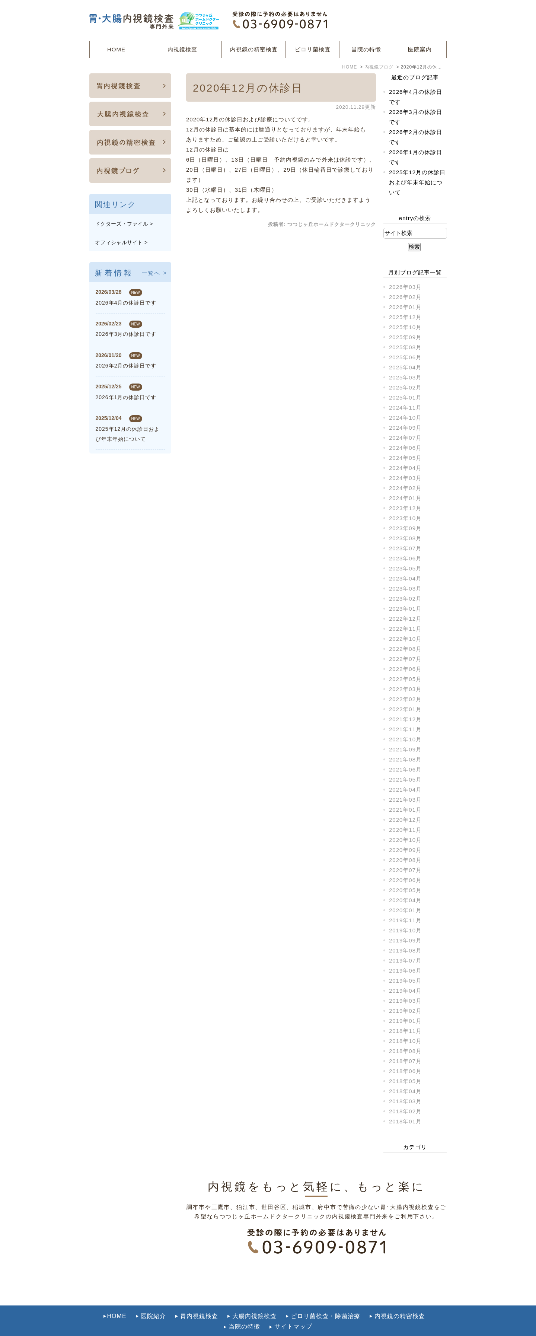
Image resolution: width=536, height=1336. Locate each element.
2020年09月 (405, 850)
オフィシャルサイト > (121, 242)
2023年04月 (405, 578)
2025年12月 (405, 317)
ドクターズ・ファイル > (124, 224)
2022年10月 (405, 639)
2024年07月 (405, 438)
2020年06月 (405, 880)
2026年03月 (405, 287)
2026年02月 (405, 297)
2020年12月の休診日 (248, 88)
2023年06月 (405, 558)
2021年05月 (405, 779)
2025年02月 (405, 387)
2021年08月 (405, 759)
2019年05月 (405, 980)
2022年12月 (405, 618)
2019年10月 (405, 930)
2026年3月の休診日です (126, 334)
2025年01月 (405, 397)
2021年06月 (405, 769)
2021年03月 (405, 799)
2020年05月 (405, 890)
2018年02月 (405, 1111)
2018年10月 (405, 1041)
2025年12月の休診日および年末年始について (417, 182)
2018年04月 (405, 1091)
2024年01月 (405, 498)
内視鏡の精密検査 (254, 49)
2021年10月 (405, 739)
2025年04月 (405, 367)
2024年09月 (405, 427)
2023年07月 (405, 548)
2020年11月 (405, 830)
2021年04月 (405, 789)
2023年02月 (405, 598)
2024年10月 (405, 417)
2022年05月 (405, 679)
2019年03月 (405, 1001)
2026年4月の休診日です (126, 303)
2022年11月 (405, 629)
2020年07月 (405, 870)
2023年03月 (405, 588)
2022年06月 (405, 669)
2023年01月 (405, 608)
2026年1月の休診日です (126, 397)
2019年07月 (405, 960)
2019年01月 (405, 1021)
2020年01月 (405, 910)
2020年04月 (405, 900)
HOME (116, 49)
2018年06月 (405, 1071)
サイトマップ (293, 1310)
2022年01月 (405, 709)
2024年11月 (405, 407)
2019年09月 (405, 940)
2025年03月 (405, 377)
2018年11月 (405, 1031)
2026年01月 (405, 307)
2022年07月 (405, 659)
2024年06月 (405, 448)
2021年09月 (405, 749)
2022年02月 (405, 699)
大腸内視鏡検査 (254, 1300)
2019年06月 (405, 970)
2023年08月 (405, 538)
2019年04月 (405, 990)
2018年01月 (405, 1121)
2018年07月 (405, 1061)
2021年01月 (405, 810)
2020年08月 (405, 860)
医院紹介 (153, 1300)
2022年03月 (405, 689)
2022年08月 (405, 649)
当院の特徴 (366, 49)
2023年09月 (405, 528)
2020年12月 (405, 820)
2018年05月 (405, 1081)
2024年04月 (405, 468)
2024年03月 (405, 478)
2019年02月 (405, 1011)
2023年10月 (405, 518)
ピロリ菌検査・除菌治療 (325, 1300)
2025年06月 (405, 357)
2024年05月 (405, 458)
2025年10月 (405, 327)
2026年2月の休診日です (126, 366)
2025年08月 (405, 347)
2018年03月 (405, 1101)
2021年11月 (405, 729)
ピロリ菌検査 (313, 49)
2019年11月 (405, 920)
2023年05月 (405, 568)
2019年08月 (405, 950)
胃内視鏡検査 (199, 1300)
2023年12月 (405, 508)
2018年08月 (405, 1051)
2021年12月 (405, 719)
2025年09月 (405, 337)
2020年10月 (405, 840)
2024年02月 (405, 488)
